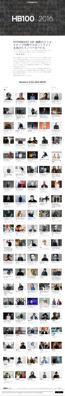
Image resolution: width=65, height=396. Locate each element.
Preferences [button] (41, 392)
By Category (5, 87)
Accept (59, 392)
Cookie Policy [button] (20, 392)
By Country (53, 87)
